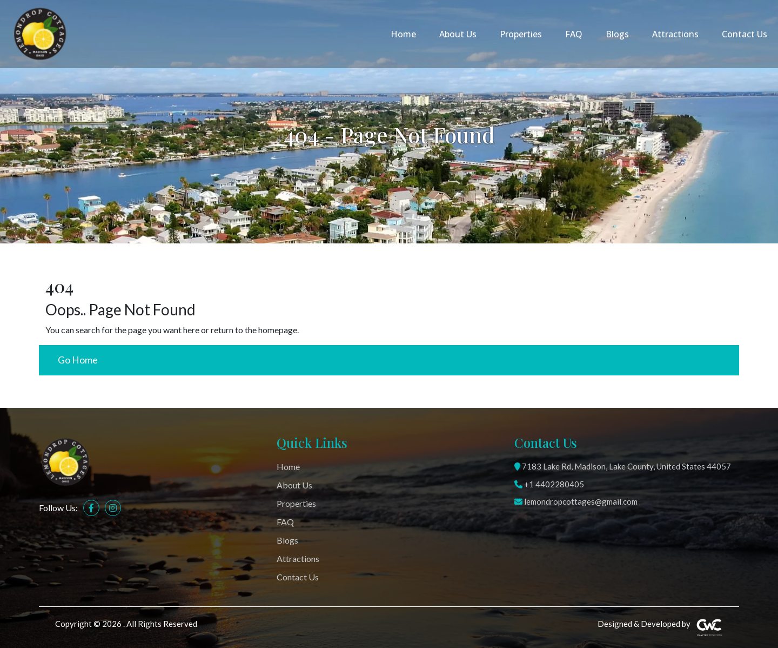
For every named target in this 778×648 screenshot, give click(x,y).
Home (403, 34)
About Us (458, 34)
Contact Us (744, 34)
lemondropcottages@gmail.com (576, 501)
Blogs (617, 34)
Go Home (78, 360)
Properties (521, 34)
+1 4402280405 (549, 484)
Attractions (675, 34)
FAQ (573, 34)
